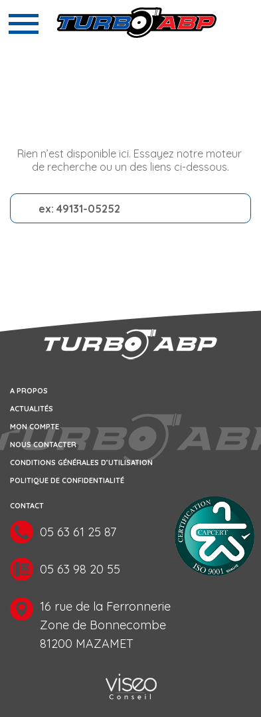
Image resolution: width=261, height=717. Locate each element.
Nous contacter (43, 444)
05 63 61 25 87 (78, 532)
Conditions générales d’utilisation (81, 462)
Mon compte (34, 426)
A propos (29, 390)
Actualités (31, 408)
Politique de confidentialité (67, 480)
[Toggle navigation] (23, 24)
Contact (27, 505)
